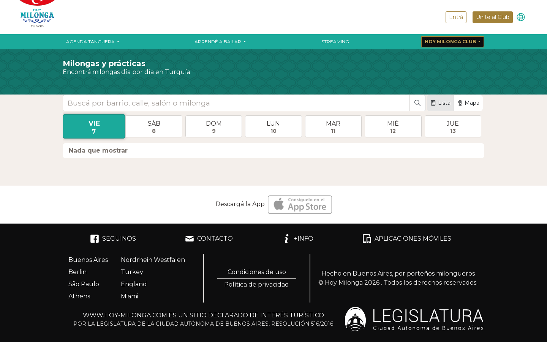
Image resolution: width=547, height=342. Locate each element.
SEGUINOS (113, 238)
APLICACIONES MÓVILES (406, 238)
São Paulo (83, 284)
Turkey (132, 272)
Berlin (77, 272)
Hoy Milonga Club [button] (451, 41)
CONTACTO (209, 238)
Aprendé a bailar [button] (218, 41)
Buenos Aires (88, 259)
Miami (129, 296)
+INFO (297, 238)
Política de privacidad (256, 284)
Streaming (335, 41)
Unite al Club (492, 17)
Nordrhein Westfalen (153, 259)
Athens (79, 296)
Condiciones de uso (257, 272)
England (134, 284)
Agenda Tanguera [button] (91, 41)
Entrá (456, 17)
